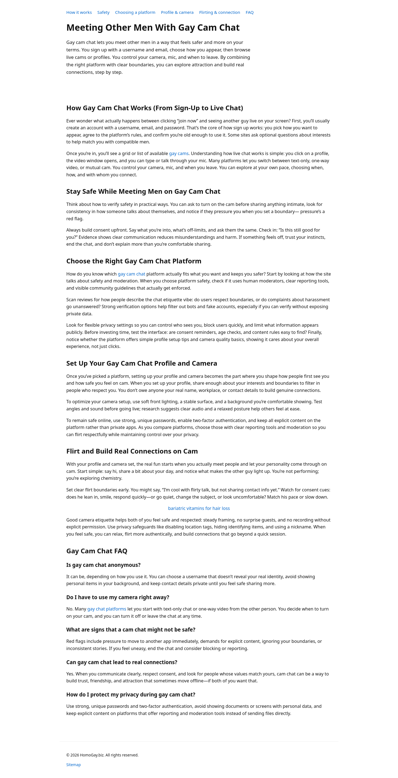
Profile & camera (177, 12)
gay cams (178, 153)
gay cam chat (131, 274)
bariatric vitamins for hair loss (199, 508)
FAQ (250, 12)
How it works (79, 12)
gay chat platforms (106, 609)
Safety (103, 12)
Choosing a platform (135, 12)
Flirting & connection (219, 12)
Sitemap (73, 764)
